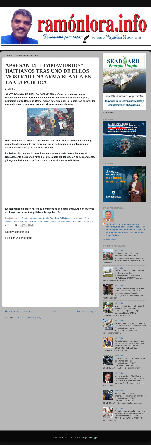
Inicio (54, 311)
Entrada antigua (86, 311)
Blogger (94, 438)
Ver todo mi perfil (110, 239)
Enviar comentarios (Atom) (29, 317)
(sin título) (119, 250)
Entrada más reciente (18, 311)
